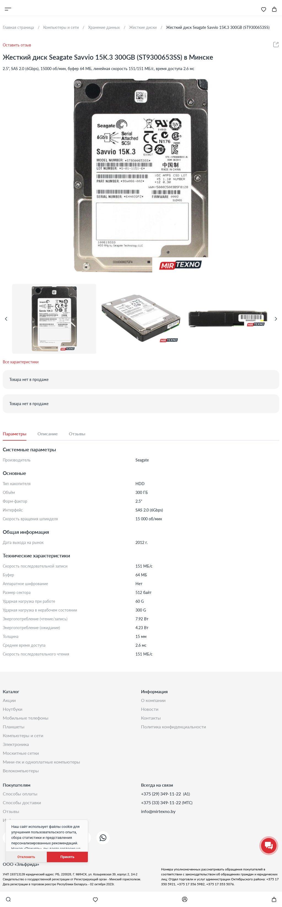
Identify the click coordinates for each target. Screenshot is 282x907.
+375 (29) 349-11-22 (161, 793)
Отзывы (11, 811)
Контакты (151, 717)
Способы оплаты (20, 793)
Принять (67, 857)
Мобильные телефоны (25, 717)
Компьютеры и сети (23, 735)
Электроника (16, 744)
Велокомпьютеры (21, 770)
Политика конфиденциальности (173, 726)
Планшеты (14, 726)
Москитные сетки (21, 753)
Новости (149, 709)
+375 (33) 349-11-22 (161, 802)
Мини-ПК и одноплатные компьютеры (41, 761)
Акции (9, 700)
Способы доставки (22, 802)
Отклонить (26, 857)
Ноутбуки (12, 709)
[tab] (20, 434)
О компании (153, 700)
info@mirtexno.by (158, 811)
